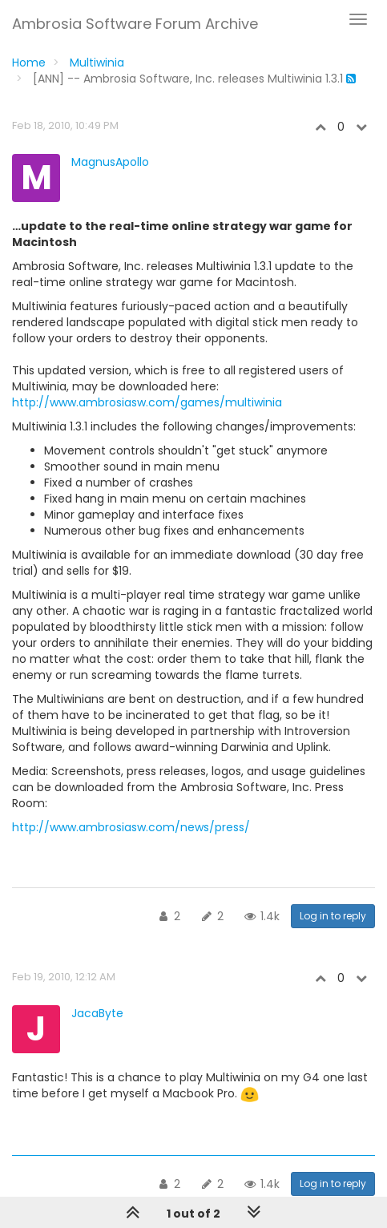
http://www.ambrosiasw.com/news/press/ (131, 827)
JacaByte (97, 1013)
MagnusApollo (110, 162)
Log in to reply (333, 916)
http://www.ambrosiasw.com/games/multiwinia (147, 402)
